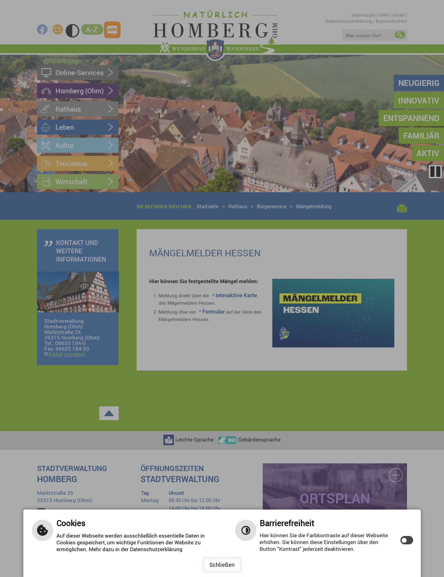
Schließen (222, 564)
